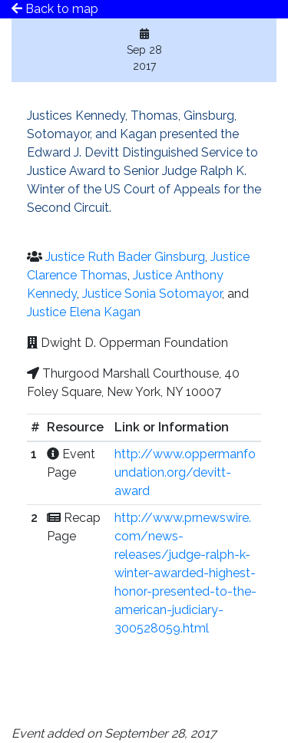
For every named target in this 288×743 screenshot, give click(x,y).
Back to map (55, 9)
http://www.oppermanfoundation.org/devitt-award (185, 472)
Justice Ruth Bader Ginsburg (125, 256)
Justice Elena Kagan (84, 312)
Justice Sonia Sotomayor (152, 293)
